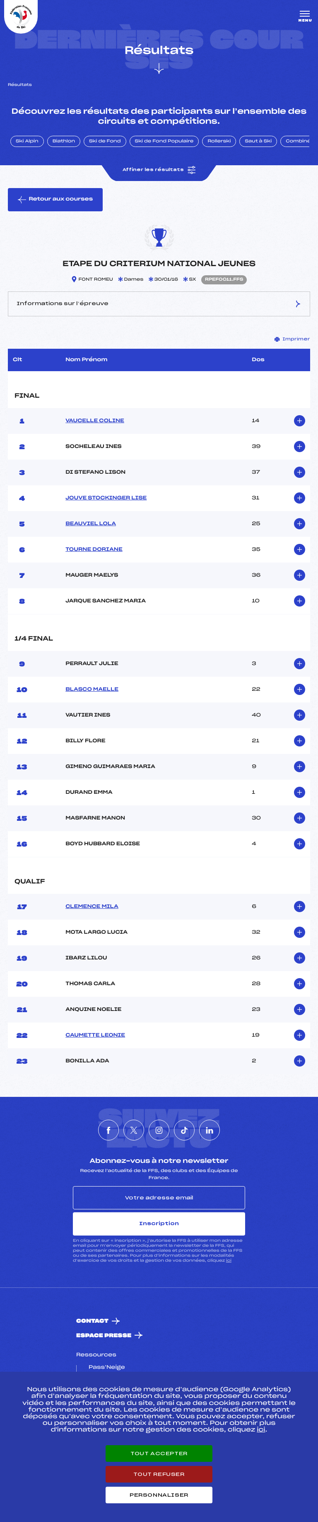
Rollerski (219, 141)
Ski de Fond (105, 141)
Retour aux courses (55, 200)
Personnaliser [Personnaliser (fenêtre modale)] (159, 1495)
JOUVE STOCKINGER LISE (106, 498)
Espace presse (103, 1335)
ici (228, 1261)
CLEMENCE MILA (91, 906)
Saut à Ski (258, 141)
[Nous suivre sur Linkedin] (209, 1130)
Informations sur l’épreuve (159, 304)
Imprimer (292, 339)
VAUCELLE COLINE (94, 420)
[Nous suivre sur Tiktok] (184, 1130)
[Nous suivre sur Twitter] (133, 1130)
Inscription (159, 1223)
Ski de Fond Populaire (164, 141)
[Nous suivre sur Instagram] (159, 1130)
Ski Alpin (27, 141)
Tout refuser (158, 1474)
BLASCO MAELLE (91, 689)
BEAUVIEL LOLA (90, 523)
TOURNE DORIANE (94, 549)
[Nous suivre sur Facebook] (108, 1130)
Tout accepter (159, 1453)
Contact (92, 1321)
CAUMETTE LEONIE (95, 1035)
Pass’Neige (107, 1367)
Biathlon (64, 141)
